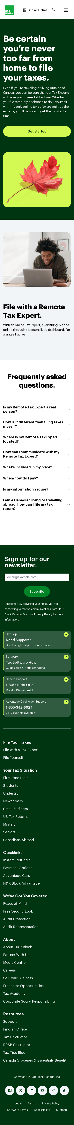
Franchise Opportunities (23, 986)
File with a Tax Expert (21, 750)
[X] (20, 1090)
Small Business (15, 809)
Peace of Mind (15, 903)
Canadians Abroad (18, 840)
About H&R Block (17, 947)
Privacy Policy (50, 1103)
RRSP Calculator (16, 1045)
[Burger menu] (66, 10)
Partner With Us (16, 955)
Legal (18, 1103)
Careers (9, 970)
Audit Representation (21, 927)
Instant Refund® (16, 860)
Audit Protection (16, 919)
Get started (37, 131)
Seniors (9, 832)
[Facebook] (9, 1090)
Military (9, 824)
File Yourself (13, 757)
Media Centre (14, 962)
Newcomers (13, 801)
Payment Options (17, 868)
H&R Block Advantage (21, 883)
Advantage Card (16, 875)
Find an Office (15, 1029)
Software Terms (17, 1110)
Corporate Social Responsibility (29, 1001)
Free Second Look (18, 911)
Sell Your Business (18, 978)
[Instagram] (53, 1090)
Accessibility (42, 1110)
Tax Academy (14, 993)
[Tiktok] (64, 1090)
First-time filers (15, 778)
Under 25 (10, 793)
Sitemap (61, 1110)
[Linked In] (31, 1090)
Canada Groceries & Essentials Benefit (34, 1060)
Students (10, 785)
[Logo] (9, 10)
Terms (32, 1103)
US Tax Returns (15, 816)
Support (10, 1021)
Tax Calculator (15, 1037)
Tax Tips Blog (14, 1052)
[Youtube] (42, 1090)
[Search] (54, 10)
